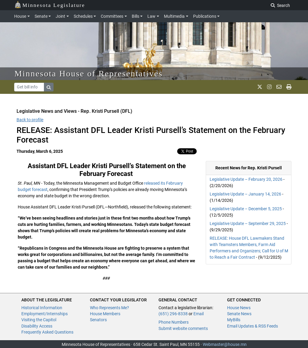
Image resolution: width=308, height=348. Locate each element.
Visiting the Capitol (38, 319)
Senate (41, 16)
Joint (60, 16)
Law (151, 16)
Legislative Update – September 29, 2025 (248, 223)
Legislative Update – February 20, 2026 (246, 179)
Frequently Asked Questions (47, 332)
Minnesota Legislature (49, 4)
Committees (112, 16)
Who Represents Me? (109, 307)
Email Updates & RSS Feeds (252, 326)
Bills (135, 16)
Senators (98, 319)
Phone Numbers (174, 322)
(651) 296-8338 (173, 313)
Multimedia (174, 16)
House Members (105, 313)
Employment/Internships (44, 313)
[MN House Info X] (260, 86)
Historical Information (41, 307)
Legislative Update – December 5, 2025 (246, 208)
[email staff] (279, 86)
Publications (204, 16)
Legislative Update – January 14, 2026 (245, 194)
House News (239, 307)
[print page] (289, 86)
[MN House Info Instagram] (269, 86)
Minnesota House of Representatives (88, 73)
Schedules (83, 16)
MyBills (233, 319)
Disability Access (36, 326)
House (20, 16)
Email (198, 313)
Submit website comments (183, 328)
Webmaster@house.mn (225, 344)
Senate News (239, 313)
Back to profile (30, 119)
